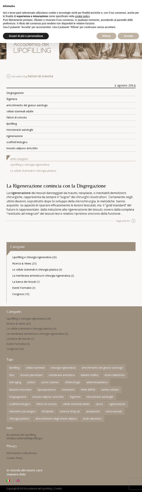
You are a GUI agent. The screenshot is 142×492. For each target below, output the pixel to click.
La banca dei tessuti (24, 281)
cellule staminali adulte (19, 111)
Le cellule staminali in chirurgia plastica (33, 170)
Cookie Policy (14, 458)
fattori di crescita (16, 117)
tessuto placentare (31, 375)
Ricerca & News (21, 263)
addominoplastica (97, 382)
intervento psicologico (22, 411)
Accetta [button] (128, 35)
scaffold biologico (17, 142)
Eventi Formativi (21, 288)
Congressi (18, 294)
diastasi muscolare (20, 389)
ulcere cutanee (50, 382)
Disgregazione (15, 93)
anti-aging (15, 382)
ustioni (31, 382)
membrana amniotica (62, 375)
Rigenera (11, 99)
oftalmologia (72, 382)
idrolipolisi (48, 411)
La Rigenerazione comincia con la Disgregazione (56, 186)
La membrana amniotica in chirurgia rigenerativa (41, 275)
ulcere (99, 404)
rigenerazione (14, 136)
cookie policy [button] (82, 16)
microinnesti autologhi (19, 129)
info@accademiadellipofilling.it (24, 438)
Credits (58, 488)
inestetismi (68, 389)
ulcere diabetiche (114, 375)
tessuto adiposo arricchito (22, 148)
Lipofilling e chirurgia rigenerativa (29, 164)
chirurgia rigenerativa (63, 367)
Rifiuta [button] (106, 35)
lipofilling (11, 123)
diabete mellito (89, 375)
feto (11, 375)
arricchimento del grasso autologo (27, 105)
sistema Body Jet (70, 411)
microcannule (114, 411)
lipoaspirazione (47, 389)
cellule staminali (35, 367)
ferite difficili (88, 389)
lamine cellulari (110, 389)
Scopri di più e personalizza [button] (26, 35)
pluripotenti (93, 411)
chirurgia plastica (19, 418)
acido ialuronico (92, 418)
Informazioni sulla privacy (21, 453)
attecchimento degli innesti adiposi (56, 418)
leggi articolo (123, 220)
